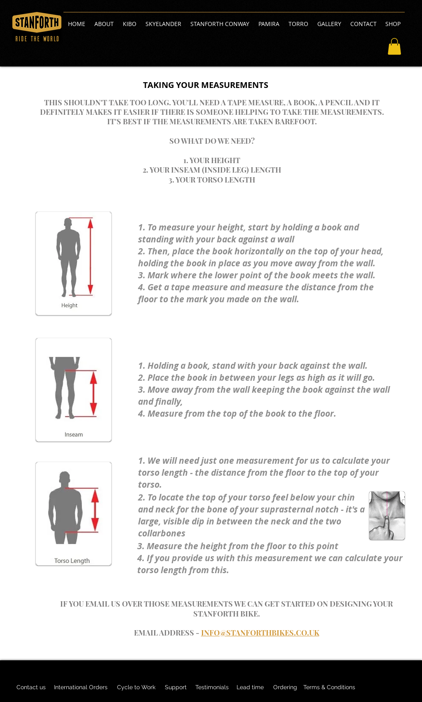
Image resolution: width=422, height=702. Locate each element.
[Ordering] (285, 687)
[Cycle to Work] (136, 687)
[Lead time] (250, 687)
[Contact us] (31, 687)
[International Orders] (81, 687)
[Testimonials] (212, 687)
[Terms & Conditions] (329, 687)
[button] (394, 46)
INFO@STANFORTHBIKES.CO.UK (260, 633)
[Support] (175, 687)
